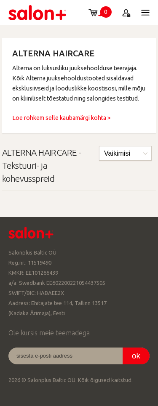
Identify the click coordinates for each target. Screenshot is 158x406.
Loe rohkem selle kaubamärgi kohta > (61, 117)
